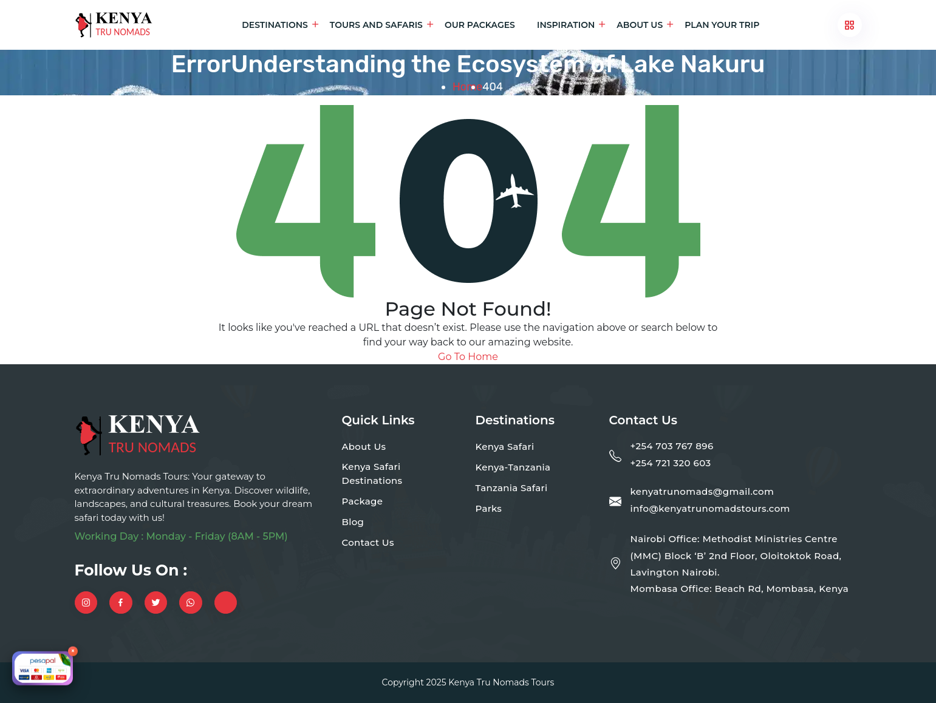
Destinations (275, 24)
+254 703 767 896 (672, 446)
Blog (353, 522)
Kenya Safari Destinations (372, 473)
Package (362, 501)
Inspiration (566, 24)
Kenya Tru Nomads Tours (501, 682)
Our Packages (480, 24)
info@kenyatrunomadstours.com (710, 508)
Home (467, 86)
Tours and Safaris (376, 24)
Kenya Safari (505, 446)
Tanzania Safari (512, 488)
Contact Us (368, 542)
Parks (489, 508)
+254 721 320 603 (670, 463)
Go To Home (468, 356)
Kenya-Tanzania (513, 467)
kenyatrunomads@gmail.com (702, 491)
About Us (640, 24)
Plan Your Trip (722, 24)
